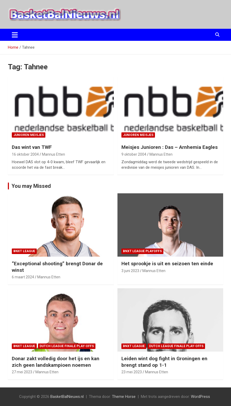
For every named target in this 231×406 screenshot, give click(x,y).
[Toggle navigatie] (15, 35)
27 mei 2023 (22, 372)
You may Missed (31, 186)
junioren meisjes (28, 135)
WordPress (200, 396)
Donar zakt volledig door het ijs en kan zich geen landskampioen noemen (55, 362)
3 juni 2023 (130, 271)
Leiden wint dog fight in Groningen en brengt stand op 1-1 (164, 362)
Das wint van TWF (32, 147)
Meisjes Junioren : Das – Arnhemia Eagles (169, 147)
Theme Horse (124, 396)
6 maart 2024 (23, 277)
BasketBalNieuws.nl (67, 396)
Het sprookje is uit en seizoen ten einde (167, 264)
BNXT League (24, 251)
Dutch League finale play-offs (67, 346)
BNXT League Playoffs (142, 251)
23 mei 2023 (131, 372)
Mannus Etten (53, 154)
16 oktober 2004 (25, 154)
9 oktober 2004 (133, 154)
